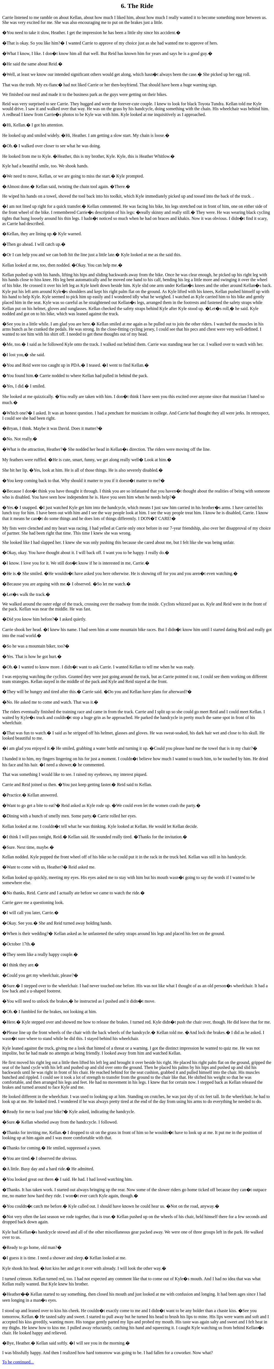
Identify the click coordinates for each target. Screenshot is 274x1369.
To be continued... (18, 1362)
